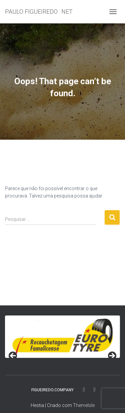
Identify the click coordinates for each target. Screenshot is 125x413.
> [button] (112, 356)
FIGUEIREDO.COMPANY (52, 390)
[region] (62, 336)
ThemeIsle (84, 405)
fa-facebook (84, 389)
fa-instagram (94, 389)
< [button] (13, 356)
